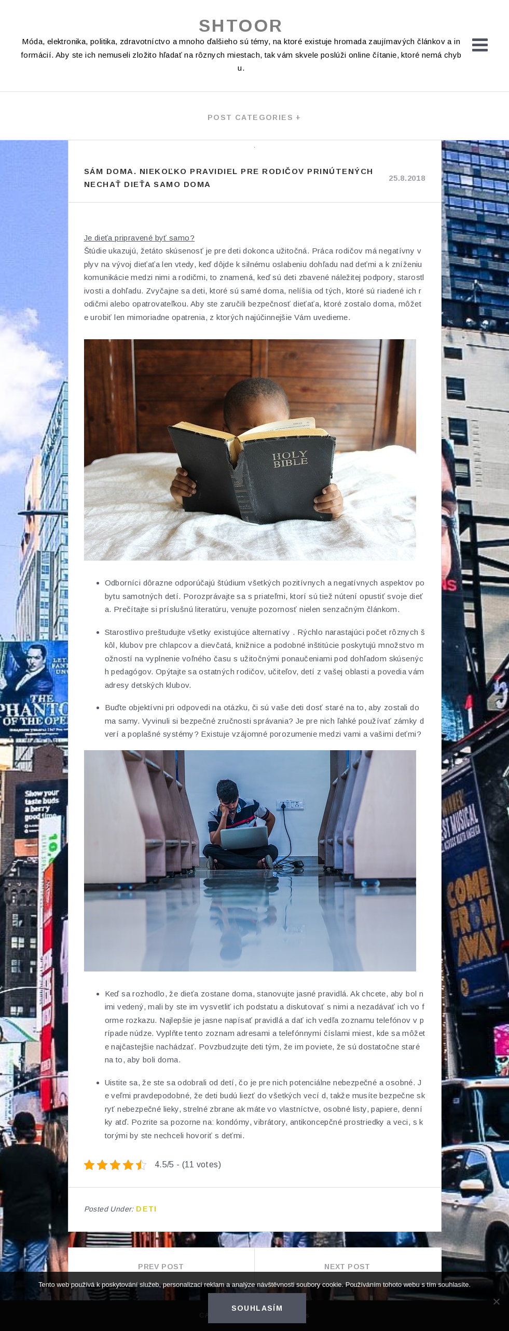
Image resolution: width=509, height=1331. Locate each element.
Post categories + (254, 117)
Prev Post (161, 1266)
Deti (146, 1209)
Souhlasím (257, 1308)
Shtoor (241, 25)
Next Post (347, 1266)
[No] (496, 1301)
